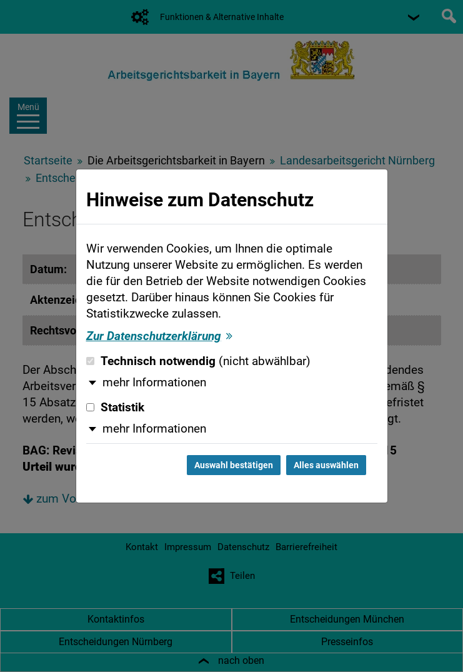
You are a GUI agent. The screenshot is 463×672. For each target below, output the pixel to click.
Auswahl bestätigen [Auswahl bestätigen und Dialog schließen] (233, 465)
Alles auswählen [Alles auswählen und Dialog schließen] (326, 465)
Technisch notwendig (198, 361)
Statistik (115, 407)
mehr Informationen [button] (154, 382)
